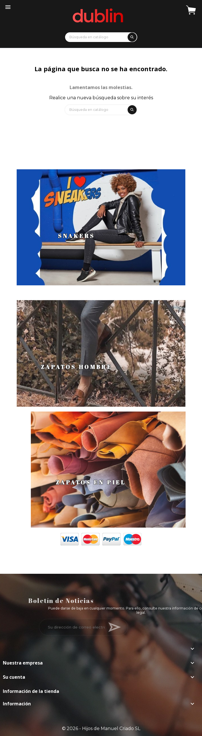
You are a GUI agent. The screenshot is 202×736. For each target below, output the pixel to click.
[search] (131, 36)
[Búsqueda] (101, 37)
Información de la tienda (31, 691)
